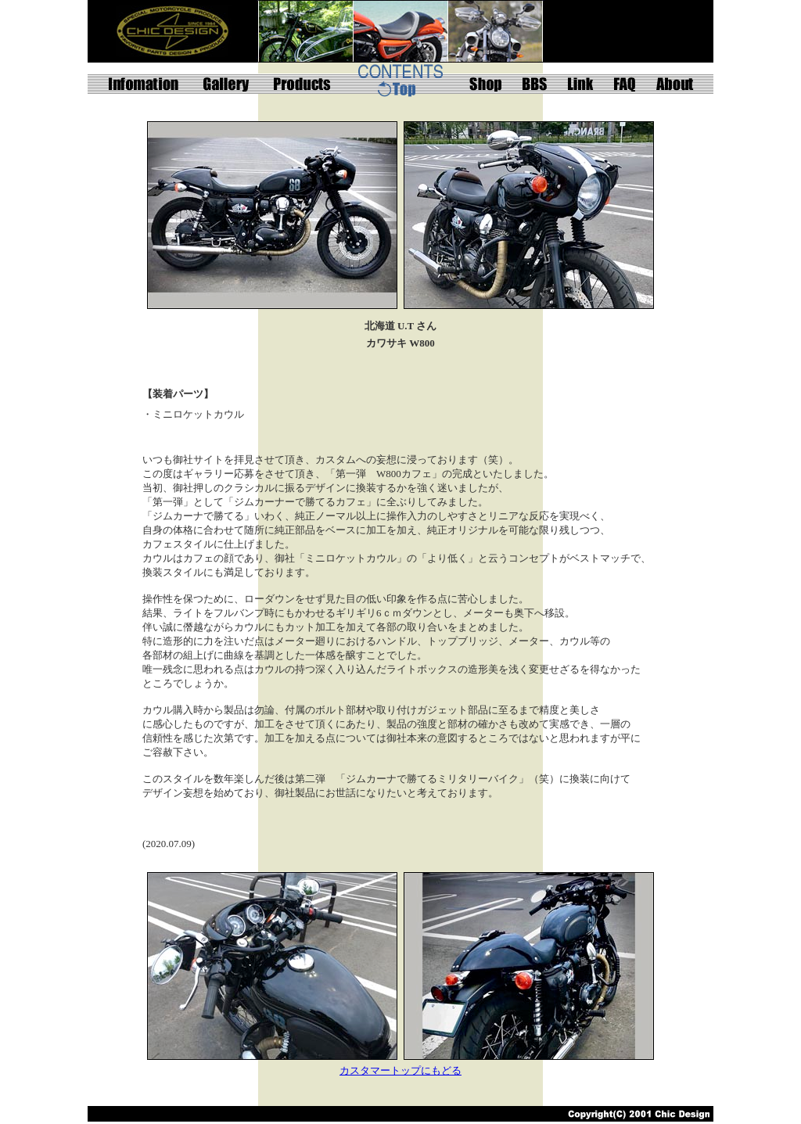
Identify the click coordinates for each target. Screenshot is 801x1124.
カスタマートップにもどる (400, 1070)
